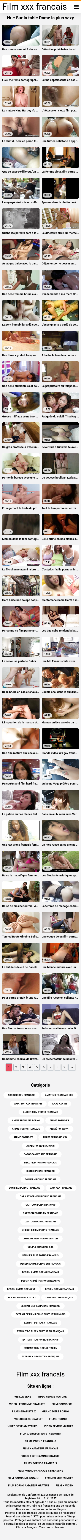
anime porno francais (26, 1129)
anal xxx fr (59, 1103)
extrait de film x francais (40, 1322)
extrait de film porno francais (40, 1306)
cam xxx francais (61, 1187)
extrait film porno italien (40, 1348)
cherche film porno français (40, 1230)
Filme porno (58, 1419)
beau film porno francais (40, 1162)
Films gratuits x (24, 1411)
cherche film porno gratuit (40, 1238)
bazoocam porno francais (40, 1154)
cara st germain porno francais (40, 1196)
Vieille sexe (22, 1396)
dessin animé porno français (40, 1272)
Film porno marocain (23, 1478)
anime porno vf (23, 1137)
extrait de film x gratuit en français (40, 1331)
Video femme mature (52, 1396)
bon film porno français (24, 1187)
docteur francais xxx (22, 1297)
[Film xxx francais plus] (76, 7)
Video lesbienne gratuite (27, 1404)
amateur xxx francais (28, 1103)
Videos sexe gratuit (28, 1419)
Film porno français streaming (40, 1470)
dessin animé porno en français (40, 1263)
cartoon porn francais (40, 1204)
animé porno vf (59, 1129)
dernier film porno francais (40, 1255)
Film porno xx (62, 1404)
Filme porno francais (40, 1441)
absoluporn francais (21, 1095)
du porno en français (59, 1297)
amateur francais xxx (59, 1095)
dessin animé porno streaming (40, 1280)
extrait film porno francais (40, 1339)
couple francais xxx (40, 1247)
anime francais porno (26, 1120)
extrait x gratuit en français (40, 1356)
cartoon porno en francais (40, 1213)
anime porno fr (59, 1120)
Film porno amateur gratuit (28, 1485)
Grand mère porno (55, 1411)
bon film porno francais (40, 1179)
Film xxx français (27, 1527)
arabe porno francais (40, 1146)
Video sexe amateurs (23, 1426)
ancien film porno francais (40, 1112)
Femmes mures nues (59, 1478)
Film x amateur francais (40, 1448)
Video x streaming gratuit (40, 1456)
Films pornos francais (40, 1463)
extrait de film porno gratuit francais (40, 1314)
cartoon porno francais (40, 1221)
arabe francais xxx (55, 1137)
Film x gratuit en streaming (40, 1433)
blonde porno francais (40, 1171)
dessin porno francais (59, 1289)
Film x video (64, 1485)
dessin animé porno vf (21, 1289)
